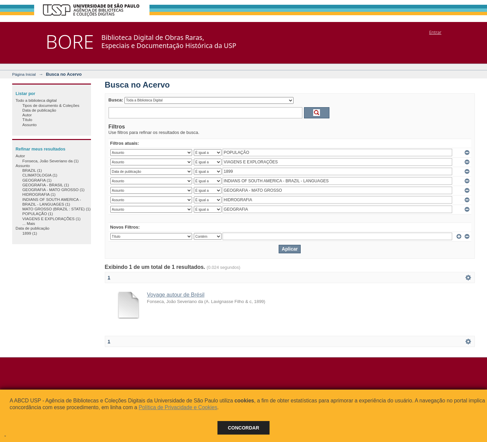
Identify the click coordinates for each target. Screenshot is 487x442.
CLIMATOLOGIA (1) (39, 175)
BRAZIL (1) (32, 170)
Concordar (243, 428)
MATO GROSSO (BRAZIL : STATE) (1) (56, 209)
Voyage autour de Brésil (176, 295)
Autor (27, 115)
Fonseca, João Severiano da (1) (50, 161)
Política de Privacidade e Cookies (178, 407)
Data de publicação (39, 110)
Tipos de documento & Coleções (50, 105)
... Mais (28, 223)
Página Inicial (24, 74)
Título (27, 119)
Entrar (435, 32)
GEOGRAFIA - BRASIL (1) (45, 185)
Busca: (116, 99)
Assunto (29, 124)
